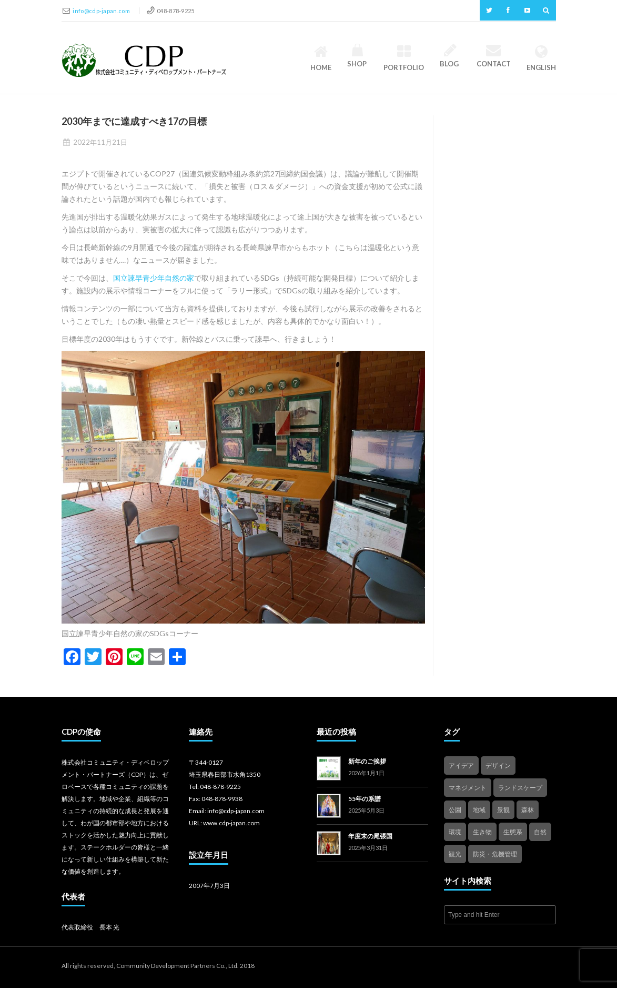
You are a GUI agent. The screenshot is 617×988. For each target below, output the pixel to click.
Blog (450, 56)
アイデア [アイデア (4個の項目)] (461, 765)
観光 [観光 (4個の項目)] (455, 854)
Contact (494, 56)
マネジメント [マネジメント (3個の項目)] (468, 788)
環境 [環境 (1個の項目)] (455, 832)
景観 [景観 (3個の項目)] (503, 810)
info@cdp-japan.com (102, 10)
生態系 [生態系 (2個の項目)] (512, 832)
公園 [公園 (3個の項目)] (455, 810)
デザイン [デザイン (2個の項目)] (498, 765)
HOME (320, 58)
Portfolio (403, 58)
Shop (357, 56)
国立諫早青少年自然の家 (153, 277)
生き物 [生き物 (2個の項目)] (482, 832)
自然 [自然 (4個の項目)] (540, 832)
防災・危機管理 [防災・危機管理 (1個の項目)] (495, 854)
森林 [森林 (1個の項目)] (527, 810)
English (541, 58)
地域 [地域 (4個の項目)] (479, 810)
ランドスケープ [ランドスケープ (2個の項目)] (520, 788)
